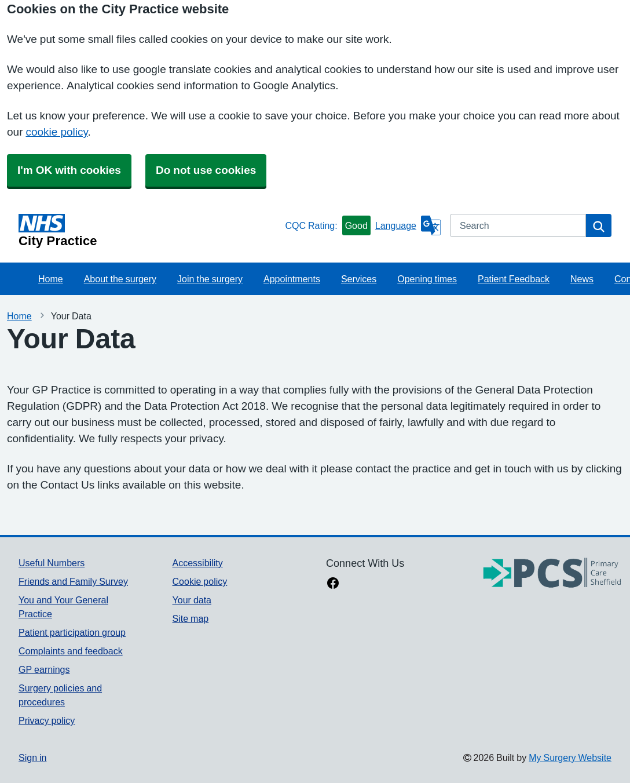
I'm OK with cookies (69, 170)
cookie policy (56, 131)
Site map (191, 618)
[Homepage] (149, 230)
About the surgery (120, 278)
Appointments (291, 278)
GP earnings (44, 669)
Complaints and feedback (71, 650)
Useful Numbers (52, 562)
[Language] (408, 225)
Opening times (427, 278)
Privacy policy (47, 720)
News (582, 278)
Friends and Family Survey (73, 581)
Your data (192, 599)
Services (358, 278)
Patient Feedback (514, 278)
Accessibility (198, 562)
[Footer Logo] (552, 573)
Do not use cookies (206, 170)
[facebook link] (333, 584)
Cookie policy (200, 581)
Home (50, 278)
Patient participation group (72, 632)
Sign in (32, 757)
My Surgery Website (570, 757)
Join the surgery (210, 278)
